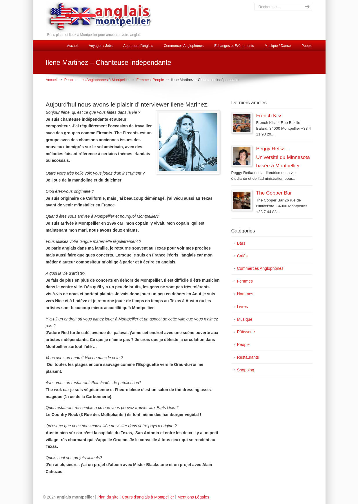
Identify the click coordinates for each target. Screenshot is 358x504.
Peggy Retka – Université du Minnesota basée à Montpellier (283, 157)
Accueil (52, 80)
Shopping (245, 370)
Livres (242, 306)
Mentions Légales (193, 497)
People (158, 80)
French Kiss (269, 115)
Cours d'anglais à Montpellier (148, 497)
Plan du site (108, 497)
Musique (244, 319)
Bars (241, 243)
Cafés (242, 256)
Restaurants (248, 357)
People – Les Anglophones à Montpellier (97, 80)
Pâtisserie (246, 331)
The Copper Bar (274, 193)
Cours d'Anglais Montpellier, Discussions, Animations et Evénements (116, 17)
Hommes (245, 294)
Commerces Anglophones (260, 268)
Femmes (144, 80)
